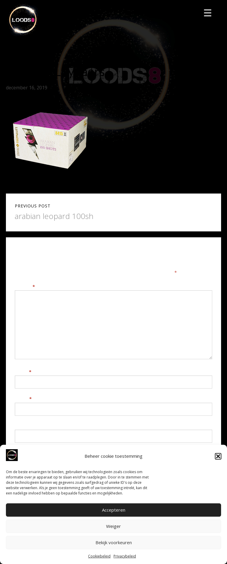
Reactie (25, 286)
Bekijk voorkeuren (113, 542)
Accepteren (113, 510)
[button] (218, 456)
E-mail (23, 399)
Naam (23, 372)
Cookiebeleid (99, 556)
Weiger (113, 526)
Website (24, 426)
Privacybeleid (125, 556)
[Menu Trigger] (208, 12)
